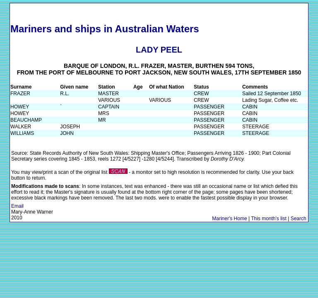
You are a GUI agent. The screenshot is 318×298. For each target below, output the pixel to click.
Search (298, 218)
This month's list (269, 218)
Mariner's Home (229, 218)
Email (17, 206)
